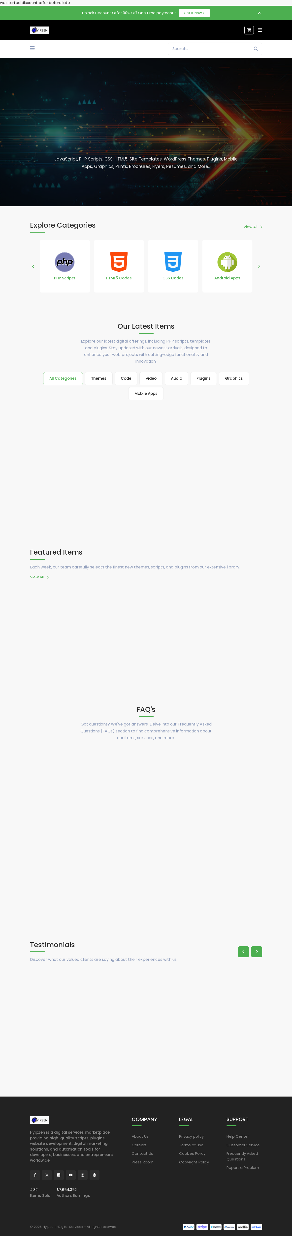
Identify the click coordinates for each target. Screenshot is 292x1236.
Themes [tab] (98, 378)
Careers (139, 1144)
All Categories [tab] (63, 378)
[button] (33, 266)
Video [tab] (151, 378)
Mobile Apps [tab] (146, 393)
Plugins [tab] (203, 378)
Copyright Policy (194, 1161)
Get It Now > (194, 12)
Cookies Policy (192, 1153)
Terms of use (191, 1144)
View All (253, 226)
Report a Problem (243, 1167)
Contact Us (142, 1153)
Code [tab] (126, 378)
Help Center (238, 1136)
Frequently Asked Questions (242, 1156)
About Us (140, 1136)
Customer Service (243, 1144)
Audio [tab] (176, 378)
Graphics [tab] (234, 378)
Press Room (143, 1161)
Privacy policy (191, 1136)
